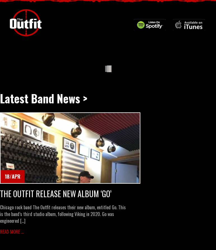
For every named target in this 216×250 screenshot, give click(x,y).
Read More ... (12, 231)
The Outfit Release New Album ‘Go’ (56, 193)
